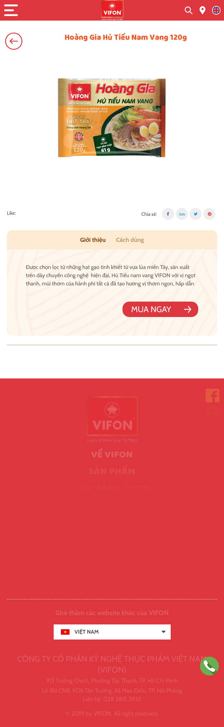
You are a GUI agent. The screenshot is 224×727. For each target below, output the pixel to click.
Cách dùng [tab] (130, 240)
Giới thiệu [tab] (93, 240)
